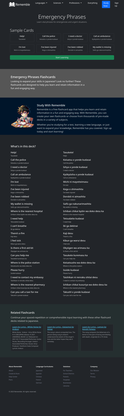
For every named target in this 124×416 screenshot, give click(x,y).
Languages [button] (40, 3)
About (11, 371)
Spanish (39, 374)
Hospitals (66, 380)
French (38, 380)
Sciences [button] (57, 3)
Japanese (39, 371)
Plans (11, 380)
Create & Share (14, 374)
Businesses (67, 383)
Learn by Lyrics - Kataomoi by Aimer (60, 328)
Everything (92, 3)
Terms (92, 374)
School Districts (68, 374)
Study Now (106, 4)
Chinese (39, 377)
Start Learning (62, 57)
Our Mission (94, 371)
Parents (66, 377)
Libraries (66, 386)
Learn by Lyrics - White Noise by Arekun (26, 328)
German (39, 383)
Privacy (92, 377)
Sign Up (117, 4)
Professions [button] (74, 3)
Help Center (13, 377)
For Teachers (67, 371)
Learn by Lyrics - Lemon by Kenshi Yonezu (94, 328)
